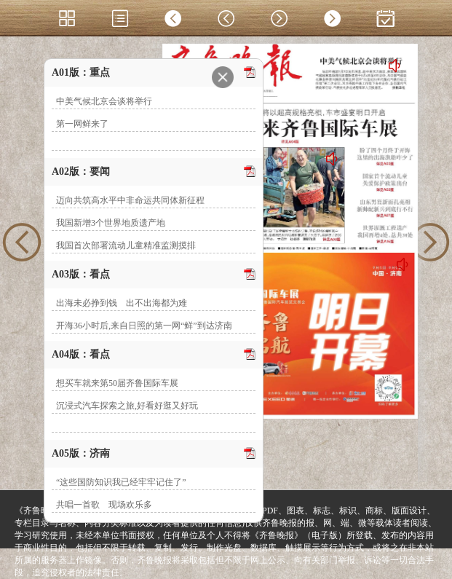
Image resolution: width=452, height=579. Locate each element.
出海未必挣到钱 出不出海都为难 (121, 303)
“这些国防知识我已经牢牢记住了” (121, 482)
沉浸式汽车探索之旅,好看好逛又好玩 (127, 406)
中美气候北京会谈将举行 (104, 101)
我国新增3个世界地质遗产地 (110, 223)
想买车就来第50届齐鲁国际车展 (117, 383)
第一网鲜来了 (82, 124)
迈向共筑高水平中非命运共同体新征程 (130, 200)
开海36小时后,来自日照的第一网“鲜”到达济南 (144, 325)
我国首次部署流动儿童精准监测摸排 (126, 245)
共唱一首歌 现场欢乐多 (104, 505)
